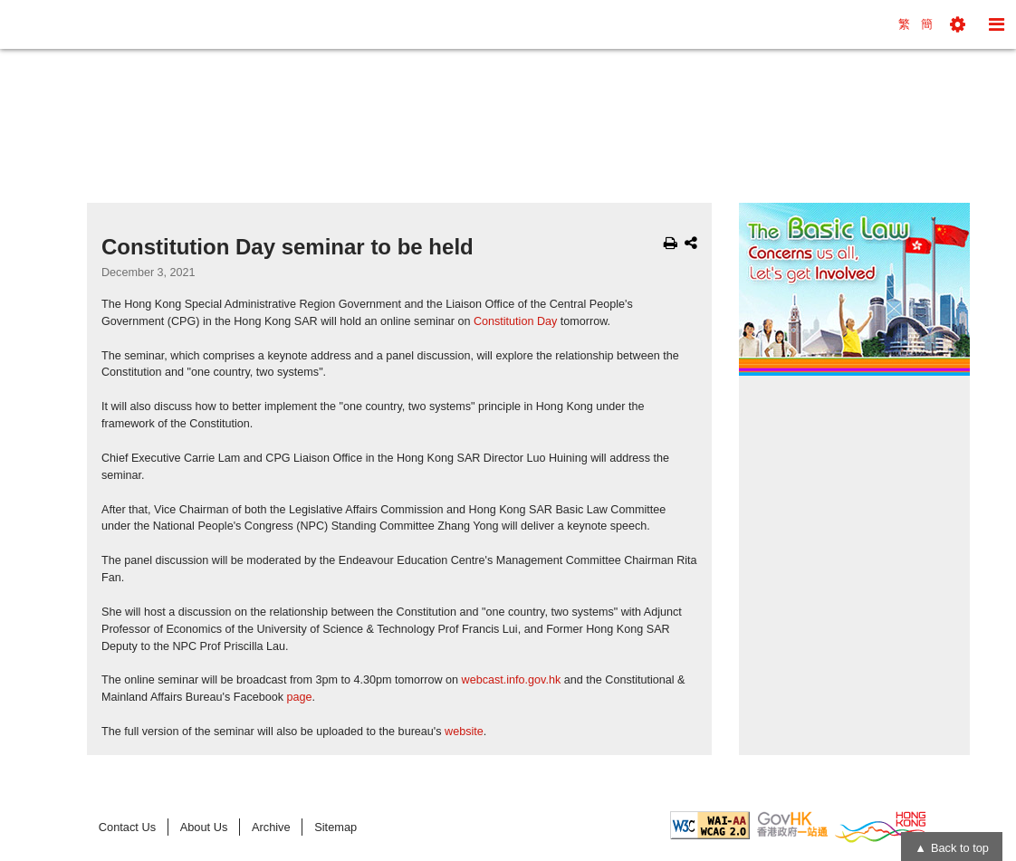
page (299, 697)
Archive (271, 827)
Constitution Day (515, 321)
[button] (957, 24)
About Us (204, 827)
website (464, 731)
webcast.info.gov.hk (511, 680)
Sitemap (335, 827)
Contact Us (127, 827)
